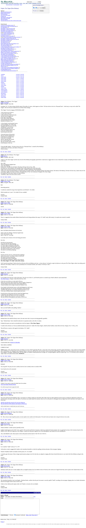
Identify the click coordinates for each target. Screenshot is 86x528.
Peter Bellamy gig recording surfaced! (7, 30)
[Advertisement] (41, 22)
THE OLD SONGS (4, 19)
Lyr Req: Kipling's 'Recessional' (6, 50)
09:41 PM (22, 74)
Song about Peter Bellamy (5, 45)
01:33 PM (22, 81)
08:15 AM (22, 75)
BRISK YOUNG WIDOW (5, 13)
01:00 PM (22, 78)
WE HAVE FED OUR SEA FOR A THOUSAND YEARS (11, 20)
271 (17, 43)
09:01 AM (22, 77)
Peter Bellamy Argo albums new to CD (7, 48)
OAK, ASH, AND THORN (5, 15)
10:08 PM (22, 89)
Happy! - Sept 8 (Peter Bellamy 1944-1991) (8, 58)
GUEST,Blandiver (4, 90)
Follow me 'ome (3, 66)
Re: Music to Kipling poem (5, 63)
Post (1, 151)
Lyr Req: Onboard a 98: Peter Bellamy (7, 55)
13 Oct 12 (18, 78)
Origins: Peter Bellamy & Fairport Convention (12, 37)
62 (13, 33)
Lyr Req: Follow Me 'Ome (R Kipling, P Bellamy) (9, 68)
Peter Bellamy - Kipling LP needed (7, 29)
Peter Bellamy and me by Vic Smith (7, 36)
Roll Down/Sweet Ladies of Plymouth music (8, 26)
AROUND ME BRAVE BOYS (6, 11)
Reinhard (2, 82)
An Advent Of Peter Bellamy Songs (7, 25)
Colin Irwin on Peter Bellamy (6, 31)
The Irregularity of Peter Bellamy (6, 33)
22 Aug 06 (18, 74)
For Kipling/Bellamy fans (5, 69)
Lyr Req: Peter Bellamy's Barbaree (7, 60)
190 (14, 28)
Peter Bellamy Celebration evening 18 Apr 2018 (9, 39)
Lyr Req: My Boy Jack (5, 34)
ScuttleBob (3, 74)
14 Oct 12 (17, 90)
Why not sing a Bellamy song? (6, 44)
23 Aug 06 (18, 75)
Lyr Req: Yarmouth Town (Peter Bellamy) (8, 61)
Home (21, 4)
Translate (9, 151)
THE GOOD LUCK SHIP (5, 18)
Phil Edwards (3, 93)
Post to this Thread (9, 4)
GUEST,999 (3, 83)
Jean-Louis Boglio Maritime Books (8, 384)
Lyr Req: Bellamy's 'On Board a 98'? (7, 57)
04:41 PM (22, 97)
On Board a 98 (3, 16)
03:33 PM (22, 86)
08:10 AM (22, 93)
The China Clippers (5, 278)
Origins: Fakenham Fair (8, 32)
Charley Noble (3, 77)
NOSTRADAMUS (4, 14)
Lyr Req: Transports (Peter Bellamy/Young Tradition (10, 46)
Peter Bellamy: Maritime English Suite (7, 38)
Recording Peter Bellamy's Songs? (7, 47)
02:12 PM (22, 82)
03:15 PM (22, 85)
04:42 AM (22, 90)
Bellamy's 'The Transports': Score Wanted (8, 52)
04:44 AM (22, 91)
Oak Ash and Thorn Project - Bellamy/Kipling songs (10, 51)
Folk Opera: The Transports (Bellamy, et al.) (8, 65)
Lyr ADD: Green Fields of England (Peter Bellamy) (10, 64)
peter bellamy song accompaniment (7, 54)
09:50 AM (22, 94)
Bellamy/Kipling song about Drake (7, 59)
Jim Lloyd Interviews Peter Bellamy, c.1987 (8, 53)
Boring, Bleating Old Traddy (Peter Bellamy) (9, 43)
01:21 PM (22, 79)
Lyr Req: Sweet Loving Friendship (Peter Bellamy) (10, 67)
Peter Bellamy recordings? (5, 40)
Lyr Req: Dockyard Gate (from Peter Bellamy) (9, 56)
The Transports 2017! (4, 42)
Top (3, 151)
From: (2, 102)
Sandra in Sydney (4, 89)
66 (13, 32)
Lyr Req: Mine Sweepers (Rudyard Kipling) (8, 70)
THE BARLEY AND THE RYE (6, 17)
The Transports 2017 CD (5, 41)
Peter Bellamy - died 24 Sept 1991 (7, 28)
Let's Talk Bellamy (4, 27)
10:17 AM (22, 95)
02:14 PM (22, 83)
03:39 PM (22, 87)
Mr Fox (2, 75)
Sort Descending (16, 4)
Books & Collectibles (15, 342)
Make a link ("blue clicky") (32, 518)
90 (15, 38)
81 (9, 42)
